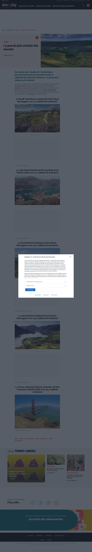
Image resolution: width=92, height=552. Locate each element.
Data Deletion (38, 295)
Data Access (46, 295)
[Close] (71, 257)
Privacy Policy (54, 295)
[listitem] (46, 281)
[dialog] (46, 276)
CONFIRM (32, 289)
